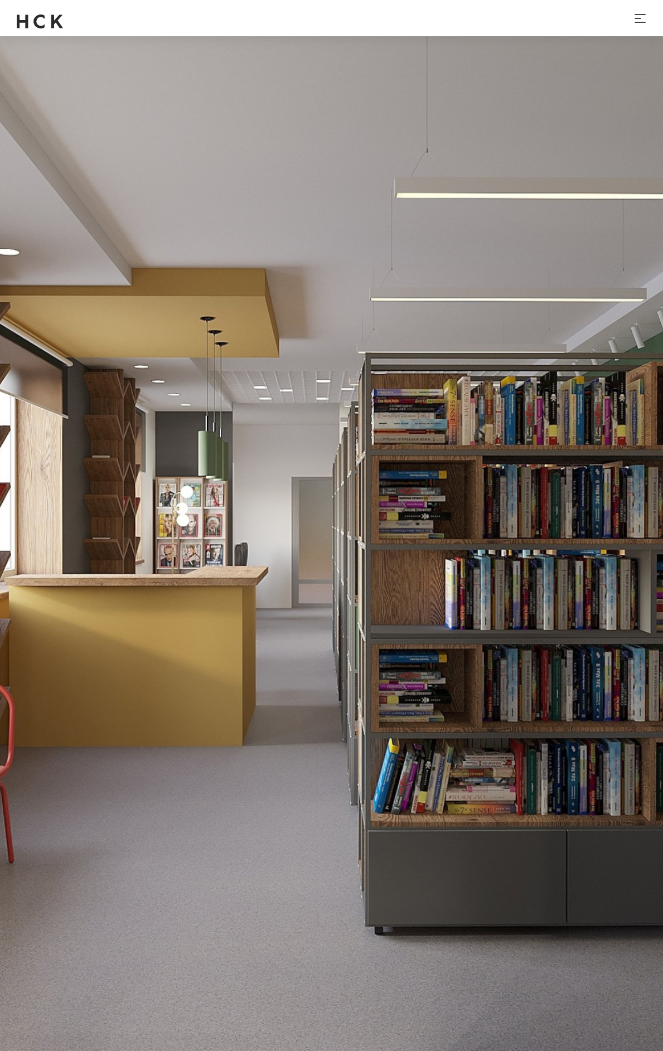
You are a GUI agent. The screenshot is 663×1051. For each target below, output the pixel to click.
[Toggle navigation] (640, 18)
